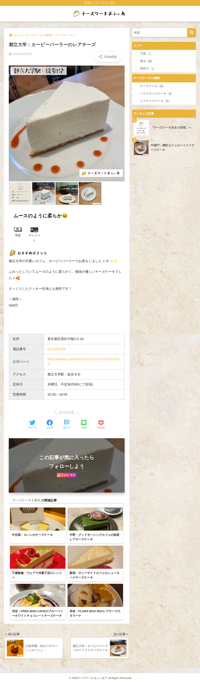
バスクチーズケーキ (156, 93)
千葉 (146, 54)
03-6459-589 (56, 349)
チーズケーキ (22, 504)
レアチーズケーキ (155, 100)
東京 (37, 504)
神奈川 (147, 68)
